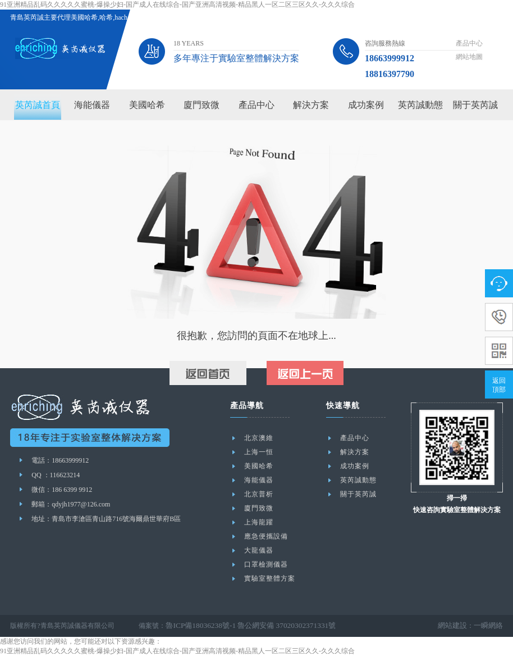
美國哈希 (147, 105)
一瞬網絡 (489, 626)
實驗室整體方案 (269, 578)
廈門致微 (201, 105)
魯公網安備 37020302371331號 (275, 626)
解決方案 (311, 105)
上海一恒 (258, 452)
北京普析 (258, 494)
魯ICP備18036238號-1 (197, 626)
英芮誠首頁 (37, 105)
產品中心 (469, 43)
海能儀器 (92, 105)
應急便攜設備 (266, 536)
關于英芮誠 (475, 105)
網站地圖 (469, 57)
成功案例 (366, 105)
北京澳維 (258, 438)
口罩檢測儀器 (266, 564)
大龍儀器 (258, 550)
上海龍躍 (258, 522)
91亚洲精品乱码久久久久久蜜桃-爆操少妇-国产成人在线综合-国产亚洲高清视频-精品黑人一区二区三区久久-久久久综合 (177, 4)
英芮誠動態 (420, 105)
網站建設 (455, 626)
